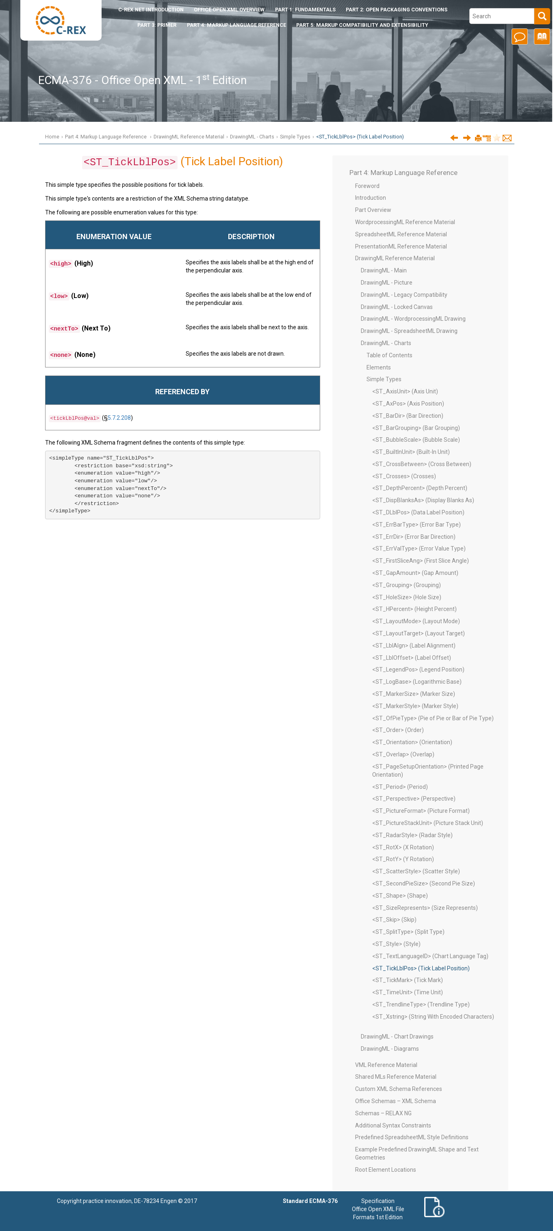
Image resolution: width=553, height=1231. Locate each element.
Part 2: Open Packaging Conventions (396, 9)
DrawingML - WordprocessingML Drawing (413, 318)
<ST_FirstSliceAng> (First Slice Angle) (420, 560)
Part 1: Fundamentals (305, 9)
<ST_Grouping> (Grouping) (406, 585)
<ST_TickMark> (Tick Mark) (407, 980)
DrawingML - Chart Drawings (397, 1036)
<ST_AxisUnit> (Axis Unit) (405, 391)
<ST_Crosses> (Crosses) (404, 476)
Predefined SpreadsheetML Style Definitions (411, 1137)
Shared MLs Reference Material (395, 1076)
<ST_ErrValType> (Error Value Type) (419, 548)
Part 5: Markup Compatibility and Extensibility (362, 25)
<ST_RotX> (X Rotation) (403, 847)
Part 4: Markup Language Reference (236, 25)
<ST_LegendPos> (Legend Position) (418, 669)
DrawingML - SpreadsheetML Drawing (409, 331)
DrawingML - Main (384, 270)
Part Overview (373, 210)
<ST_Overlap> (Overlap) (403, 754)
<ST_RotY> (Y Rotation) (403, 859)
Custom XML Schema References (398, 1089)
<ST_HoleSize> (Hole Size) (406, 597)
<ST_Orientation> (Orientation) (412, 742)
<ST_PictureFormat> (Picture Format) (421, 811)
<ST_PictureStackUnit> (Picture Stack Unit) (427, 823)
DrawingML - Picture (386, 282)
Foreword (367, 186)
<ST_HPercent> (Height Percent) (414, 609)
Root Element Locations (385, 1169)
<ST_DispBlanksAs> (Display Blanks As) (423, 500)
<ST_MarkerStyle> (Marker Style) (415, 706)
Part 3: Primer (156, 25)
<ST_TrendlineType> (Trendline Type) (421, 1004)
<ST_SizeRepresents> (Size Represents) (425, 908)
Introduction (151, 9)
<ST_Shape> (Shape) (400, 895)
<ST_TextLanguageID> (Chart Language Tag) (430, 956)
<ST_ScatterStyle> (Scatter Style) (416, 871)
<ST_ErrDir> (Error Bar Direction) (413, 536)
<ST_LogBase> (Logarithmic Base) (417, 681)
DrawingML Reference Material (189, 137)
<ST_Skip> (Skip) (394, 919)
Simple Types (295, 137)
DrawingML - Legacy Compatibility (404, 295)
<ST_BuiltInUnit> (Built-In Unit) (411, 452)
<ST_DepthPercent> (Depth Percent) (419, 488)
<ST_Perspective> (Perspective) (413, 798)
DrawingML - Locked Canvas (397, 307)
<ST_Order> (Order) (398, 730)
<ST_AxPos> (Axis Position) (408, 403)
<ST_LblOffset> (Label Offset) (411, 657)
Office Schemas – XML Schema (395, 1101)
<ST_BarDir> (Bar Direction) (407, 415)
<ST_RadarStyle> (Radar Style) (412, 835)
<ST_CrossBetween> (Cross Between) (421, 464)
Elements (378, 367)
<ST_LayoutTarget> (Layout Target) (418, 633)
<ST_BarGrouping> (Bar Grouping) (416, 428)
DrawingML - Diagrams (390, 1048)
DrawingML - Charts (252, 137)
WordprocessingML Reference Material (405, 222)
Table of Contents (389, 355)
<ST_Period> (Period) (400, 787)
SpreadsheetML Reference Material (401, 234)
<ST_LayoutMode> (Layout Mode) (416, 621)
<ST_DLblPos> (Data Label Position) (418, 512)
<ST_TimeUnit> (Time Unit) (407, 992)
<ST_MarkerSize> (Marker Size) (413, 694)
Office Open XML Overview (229, 9)
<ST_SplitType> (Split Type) (408, 932)
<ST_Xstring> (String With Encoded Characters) (433, 1016)
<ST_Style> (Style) (396, 944)
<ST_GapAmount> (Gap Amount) (415, 573)
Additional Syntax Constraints (393, 1125)
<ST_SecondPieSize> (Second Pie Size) (423, 883)
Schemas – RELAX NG (383, 1113)
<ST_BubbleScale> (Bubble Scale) (416, 439)
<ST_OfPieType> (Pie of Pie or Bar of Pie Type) (433, 718)
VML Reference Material (386, 1065)
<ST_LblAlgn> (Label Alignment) (413, 645)
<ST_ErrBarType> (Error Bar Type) (416, 524)
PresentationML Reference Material (401, 246)
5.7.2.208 (119, 418)
